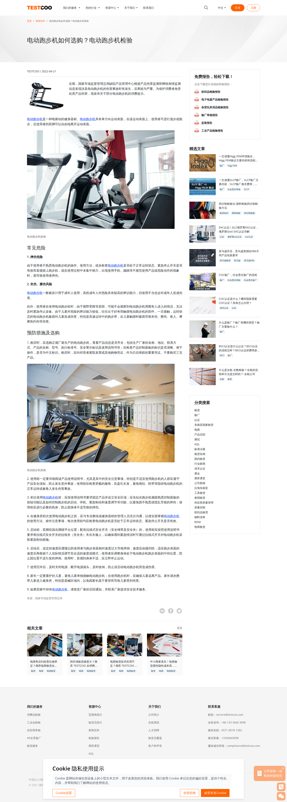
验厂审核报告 (209, 115)
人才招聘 (153, 730)
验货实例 (199, 454)
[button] (71, 7)
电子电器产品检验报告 (215, 99)
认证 (197, 420)
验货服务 (32, 746)
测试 (197, 439)
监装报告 (206, 123)
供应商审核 (34, 730)
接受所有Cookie (215, 793)
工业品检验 (34, 722)
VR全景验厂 (34, 738)
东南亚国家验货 (203, 425)
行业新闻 (199, 463)
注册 (253, 7)
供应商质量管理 (203, 502)
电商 (197, 429)
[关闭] (283, 768)
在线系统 (153, 722)
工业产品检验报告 (212, 130)
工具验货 (199, 493)
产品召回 (199, 434)
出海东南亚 (201, 488)
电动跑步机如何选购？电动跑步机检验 (69, 21)
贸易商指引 (95, 714)
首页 (29, 21)
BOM (197, 522)
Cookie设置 (64, 793)
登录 (238, 8)
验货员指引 (95, 722)
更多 (179, 628)
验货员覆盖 (155, 738)
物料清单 (199, 517)
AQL (197, 444)
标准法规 (199, 449)
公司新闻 (199, 483)
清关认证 (199, 468)
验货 (197, 410)
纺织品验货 (201, 512)
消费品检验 (34, 714)
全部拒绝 (189, 793)
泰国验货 (199, 497)
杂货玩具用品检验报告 (215, 107)
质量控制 (199, 507)
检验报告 (94, 738)
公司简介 (153, 714)
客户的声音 (155, 746)
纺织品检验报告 (210, 92)
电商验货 (199, 527)
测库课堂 (199, 478)
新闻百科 (40, 21)
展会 (197, 473)
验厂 (197, 415)
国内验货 (199, 459)
